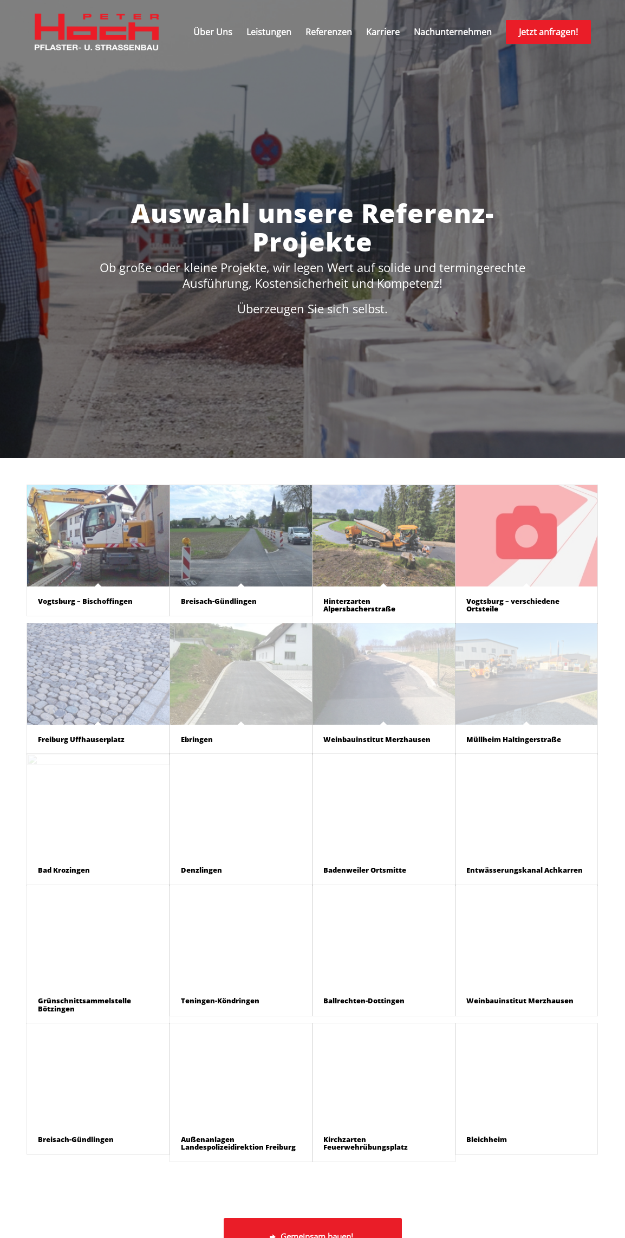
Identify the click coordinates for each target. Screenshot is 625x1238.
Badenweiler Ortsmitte (364, 870)
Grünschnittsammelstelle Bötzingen (84, 1004)
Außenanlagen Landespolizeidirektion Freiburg (238, 1143)
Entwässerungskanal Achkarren (524, 870)
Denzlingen (201, 870)
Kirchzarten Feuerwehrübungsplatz (365, 1143)
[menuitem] (212, 32)
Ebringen (197, 739)
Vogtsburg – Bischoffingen (85, 601)
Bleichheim (486, 1139)
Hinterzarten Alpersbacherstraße (359, 605)
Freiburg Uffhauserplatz (81, 739)
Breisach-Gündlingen (219, 601)
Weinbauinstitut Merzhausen (377, 739)
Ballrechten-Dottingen (364, 1000)
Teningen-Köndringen (220, 1000)
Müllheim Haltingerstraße (513, 739)
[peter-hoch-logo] (96, 32)
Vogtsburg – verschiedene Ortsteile (512, 605)
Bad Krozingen (64, 870)
